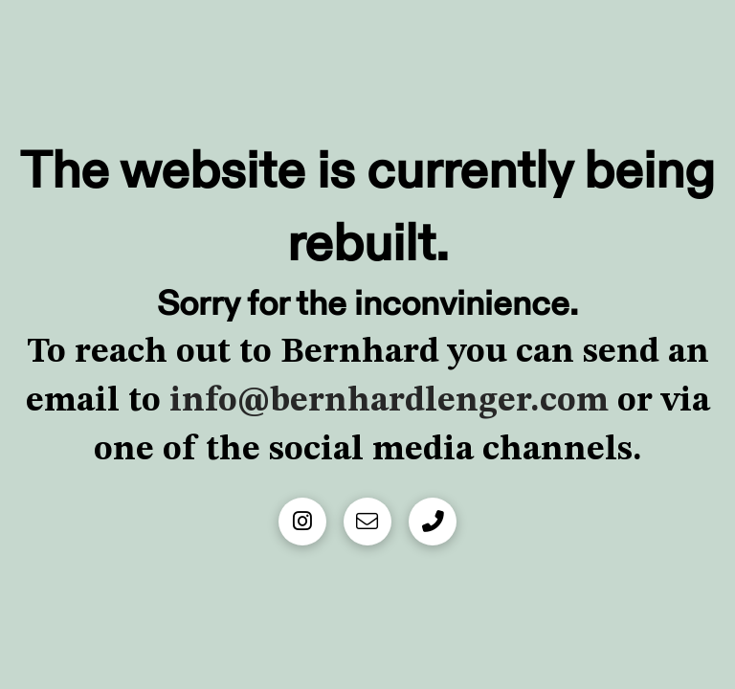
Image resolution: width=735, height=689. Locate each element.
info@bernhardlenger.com (385, 401)
